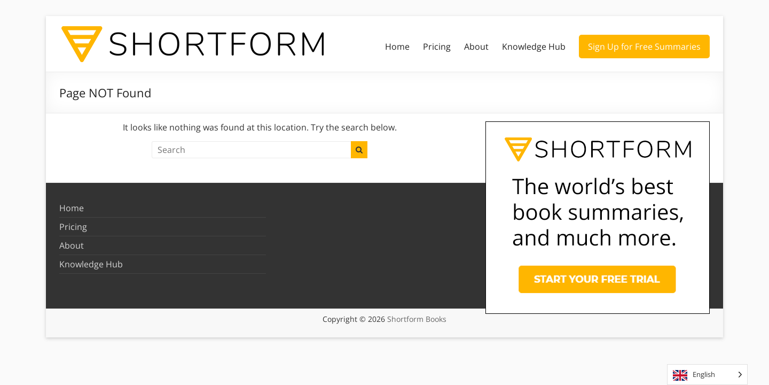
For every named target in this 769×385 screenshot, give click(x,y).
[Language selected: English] (707, 374)
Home (397, 46)
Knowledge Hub (534, 46)
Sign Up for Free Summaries (644, 46)
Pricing (437, 46)
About (476, 46)
